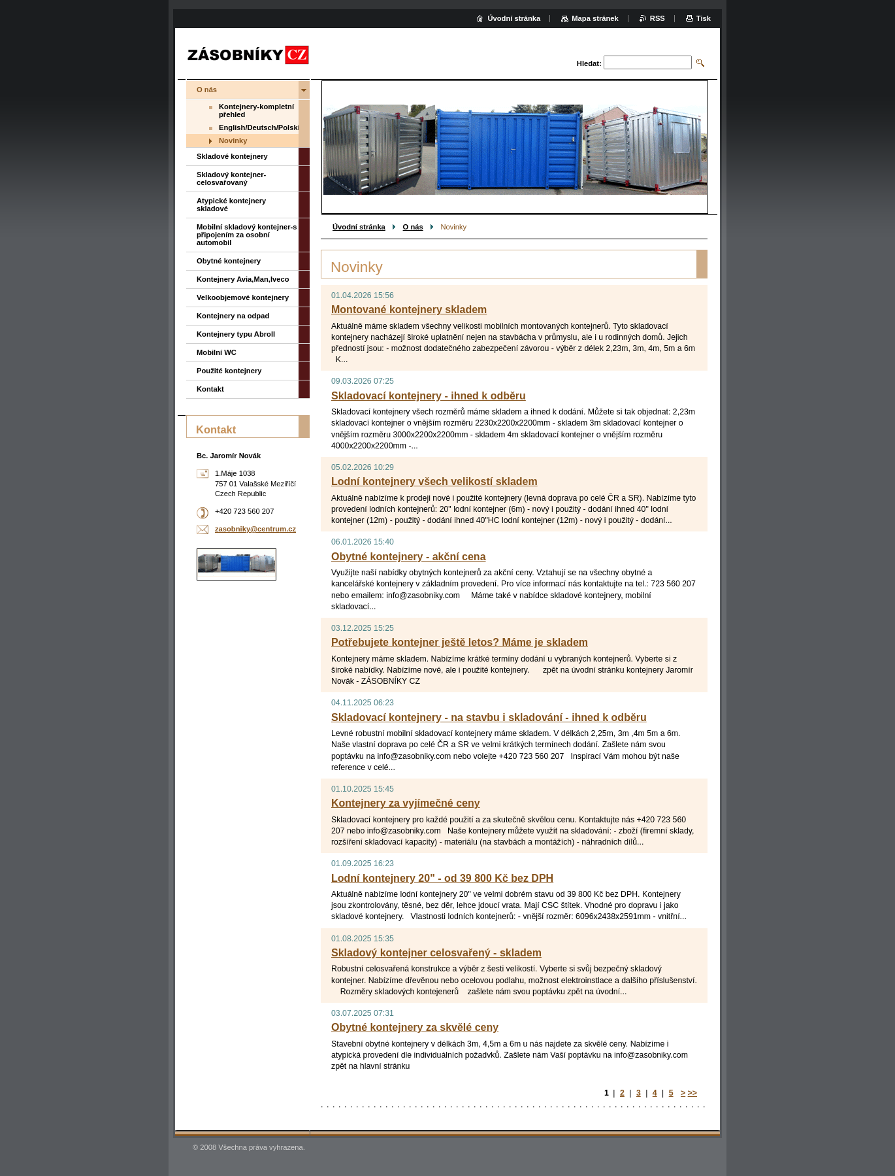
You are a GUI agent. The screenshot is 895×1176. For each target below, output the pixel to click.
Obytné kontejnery (229, 261)
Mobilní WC (216, 352)
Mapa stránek (595, 18)
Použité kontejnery (229, 371)
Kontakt (210, 389)
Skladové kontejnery (232, 156)
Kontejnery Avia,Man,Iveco (243, 279)
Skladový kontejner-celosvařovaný (231, 178)
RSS (657, 18)
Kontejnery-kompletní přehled (256, 110)
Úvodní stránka (359, 227)
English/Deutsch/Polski (259, 127)
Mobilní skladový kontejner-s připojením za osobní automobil (247, 234)
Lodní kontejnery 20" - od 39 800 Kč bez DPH (442, 878)
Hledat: (589, 63)
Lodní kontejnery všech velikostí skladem (434, 481)
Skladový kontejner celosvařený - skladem (436, 952)
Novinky (233, 140)
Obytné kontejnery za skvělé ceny (414, 1027)
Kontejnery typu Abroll (236, 334)
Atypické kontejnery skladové (231, 204)
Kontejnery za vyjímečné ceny (405, 803)
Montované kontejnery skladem (409, 309)
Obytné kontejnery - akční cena (408, 556)
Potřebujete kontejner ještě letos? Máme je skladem (459, 642)
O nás (413, 227)
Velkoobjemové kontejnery (243, 297)
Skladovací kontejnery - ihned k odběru (428, 395)
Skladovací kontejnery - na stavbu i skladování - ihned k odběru (489, 717)
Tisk (703, 18)
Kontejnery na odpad (233, 316)
